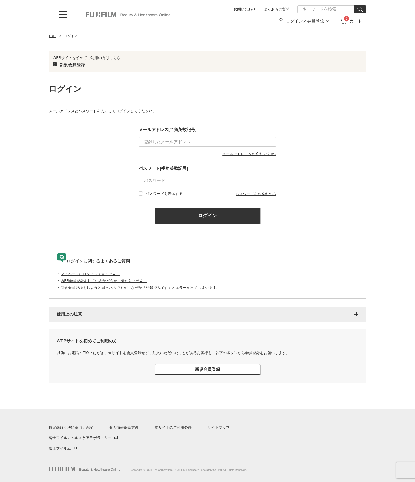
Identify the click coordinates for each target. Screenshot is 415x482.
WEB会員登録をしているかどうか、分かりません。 (104, 281)
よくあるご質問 (277, 9)
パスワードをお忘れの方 (256, 194)
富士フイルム (60, 448)
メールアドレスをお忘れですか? (249, 154)
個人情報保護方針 (124, 427)
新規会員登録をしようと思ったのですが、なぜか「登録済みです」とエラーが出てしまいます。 (140, 287)
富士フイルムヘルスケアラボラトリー (80, 438)
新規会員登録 (72, 65)
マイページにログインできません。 (90, 274)
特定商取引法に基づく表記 (71, 427)
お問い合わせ (244, 9)
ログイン (207, 215)
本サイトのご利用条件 (173, 427)
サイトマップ (219, 427)
